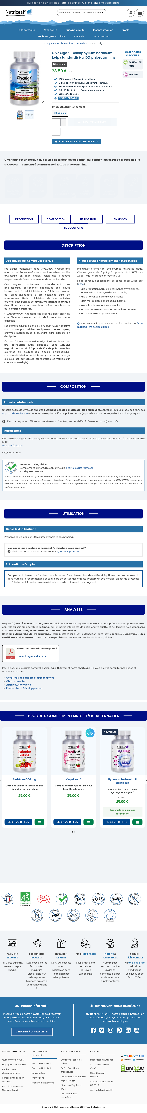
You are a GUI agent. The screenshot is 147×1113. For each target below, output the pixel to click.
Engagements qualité (14, 1064)
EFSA (81, 284)
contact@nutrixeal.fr (101, 1089)
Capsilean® (73, 779)
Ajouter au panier (92, 122)
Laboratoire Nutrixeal (101, 1059)
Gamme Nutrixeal (41, 1063)
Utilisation (88, 219)
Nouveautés (38, 1072)
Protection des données (69, 1095)
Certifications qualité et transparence (30, 677)
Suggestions (73, 228)
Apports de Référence (15, 413)
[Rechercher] (102, 12)
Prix (86, 954)
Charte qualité (15, 681)
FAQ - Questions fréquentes (70, 1070)
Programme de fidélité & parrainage (73, 1078)
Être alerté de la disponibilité (76, 141)
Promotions (38, 1077)
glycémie (133, 74)
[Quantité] (56, 122)
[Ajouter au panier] (40, 822)
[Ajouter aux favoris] (56, 132)
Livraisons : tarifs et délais (71, 1061)
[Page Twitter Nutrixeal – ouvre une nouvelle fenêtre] (102, 1030)
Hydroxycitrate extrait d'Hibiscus (122, 781)
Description (24, 219)
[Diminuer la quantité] (63, 124)
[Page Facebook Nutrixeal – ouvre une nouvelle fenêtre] (94, 1030)
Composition (56, 219)
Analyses (120, 219)
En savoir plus (18, 822)
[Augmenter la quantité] (63, 120)
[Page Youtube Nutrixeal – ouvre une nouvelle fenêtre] (136, 1030)
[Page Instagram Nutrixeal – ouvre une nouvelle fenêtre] (111, 1030)
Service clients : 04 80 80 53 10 (101, 1083)
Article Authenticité (18, 684)
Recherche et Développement (24, 688)
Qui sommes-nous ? (13, 1059)
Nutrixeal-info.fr (98, 1014)
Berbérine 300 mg (24, 779)
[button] (26, 30)
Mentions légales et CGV (71, 1087)
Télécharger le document (33, 656)
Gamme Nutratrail (41, 1068)
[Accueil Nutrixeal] (19, 12)
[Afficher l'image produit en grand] (24, 77)
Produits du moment (43, 1082)
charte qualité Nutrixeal (79, 468)
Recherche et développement (11, 1071)
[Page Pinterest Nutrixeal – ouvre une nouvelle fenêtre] (120, 1030)
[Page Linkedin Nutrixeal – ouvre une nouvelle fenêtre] (129, 1030)
